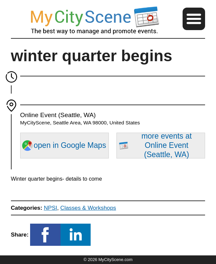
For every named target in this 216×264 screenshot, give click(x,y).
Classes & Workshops (88, 207)
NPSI (50, 207)
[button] (194, 19)
